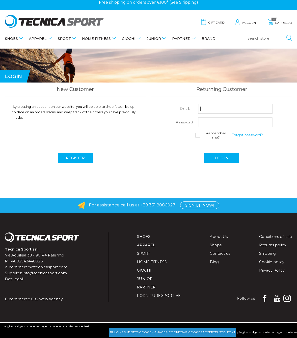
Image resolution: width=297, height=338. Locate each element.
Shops (215, 245)
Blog (214, 261)
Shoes (11, 38)
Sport (64, 38)
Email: (184, 109)
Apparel (38, 38)
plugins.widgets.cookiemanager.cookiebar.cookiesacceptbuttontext (172, 332)
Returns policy (272, 245)
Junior (154, 38)
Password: (184, 122)
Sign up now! (199, 205)
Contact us (220, 253)
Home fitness (96, 38)
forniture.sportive (159, 295)
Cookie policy (271, 261)
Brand (209, 38)
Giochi (128, 38)
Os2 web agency (47, 299)
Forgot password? (247, 135)
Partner (181, 38)
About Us (219, 236)
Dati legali (14, 279)
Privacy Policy (272, 270)
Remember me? (216, 135)
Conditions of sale (275, 236)
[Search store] (269, 38)
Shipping (188, 2)
